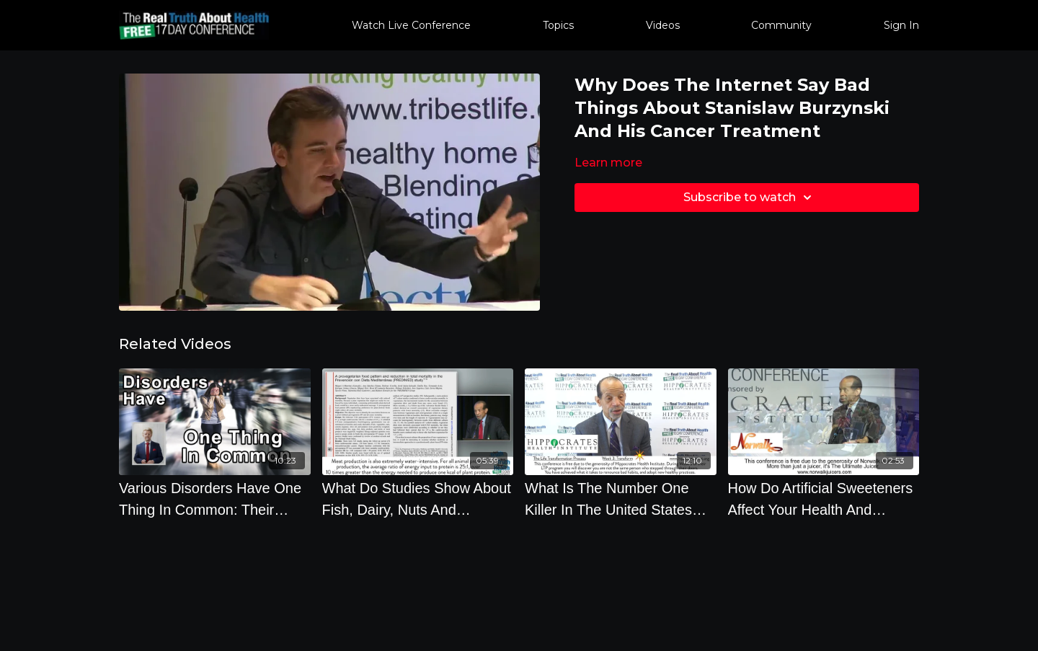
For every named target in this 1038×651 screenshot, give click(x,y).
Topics (558, 25)
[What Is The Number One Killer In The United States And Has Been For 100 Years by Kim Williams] (621, 499)
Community (781, 25)
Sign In (901, 25)
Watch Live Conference (411, 25)
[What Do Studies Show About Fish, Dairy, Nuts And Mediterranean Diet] (418, 499)
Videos (663, 25)
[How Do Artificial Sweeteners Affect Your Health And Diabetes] (824, 499)
